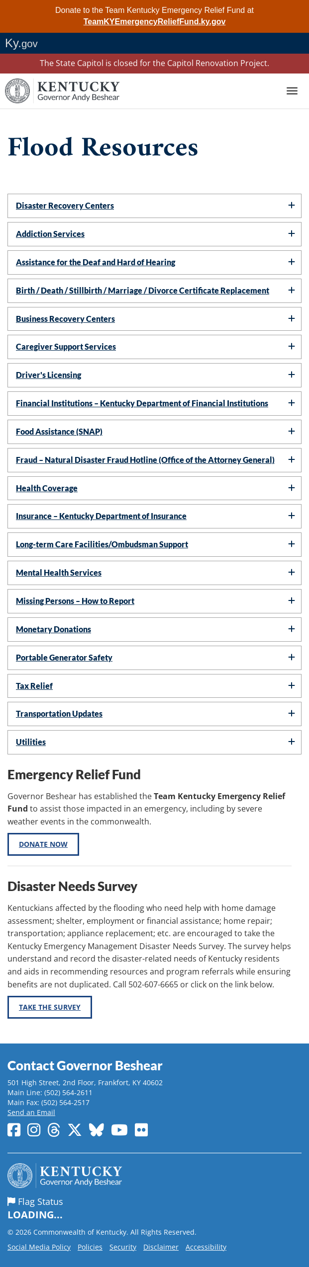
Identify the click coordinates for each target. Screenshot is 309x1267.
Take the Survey (50, 1007)
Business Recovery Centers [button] (65, 318)
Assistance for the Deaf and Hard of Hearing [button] (95, 262)
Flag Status (154, 1208)
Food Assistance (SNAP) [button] (59, 431)
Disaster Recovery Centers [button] (65, 205)
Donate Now (43, 844)
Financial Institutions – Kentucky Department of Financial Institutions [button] (142, 403)
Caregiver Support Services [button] (66, 346)
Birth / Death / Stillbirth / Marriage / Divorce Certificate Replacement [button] (142, 290)
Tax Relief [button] (34, 685)
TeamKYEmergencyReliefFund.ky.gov (155, 21)
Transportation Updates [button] (59, 713)
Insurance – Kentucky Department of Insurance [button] (101, 516)
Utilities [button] (31, 741)
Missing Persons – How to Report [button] (75, 600)
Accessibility (206, 1247)
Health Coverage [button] (47, 488)
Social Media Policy (39, 1247)
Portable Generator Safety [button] (64, 657)
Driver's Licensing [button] (48, 374)
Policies (90, 1247)
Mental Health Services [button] (59, 572)
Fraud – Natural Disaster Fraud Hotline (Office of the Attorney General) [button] (145, 459)
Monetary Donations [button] (53, 629)
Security (122, 1247)
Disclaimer (161, 1247)
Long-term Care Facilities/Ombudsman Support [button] (102, 544)
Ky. (21, 43)
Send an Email (31, 1112)
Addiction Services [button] (50, 233)
